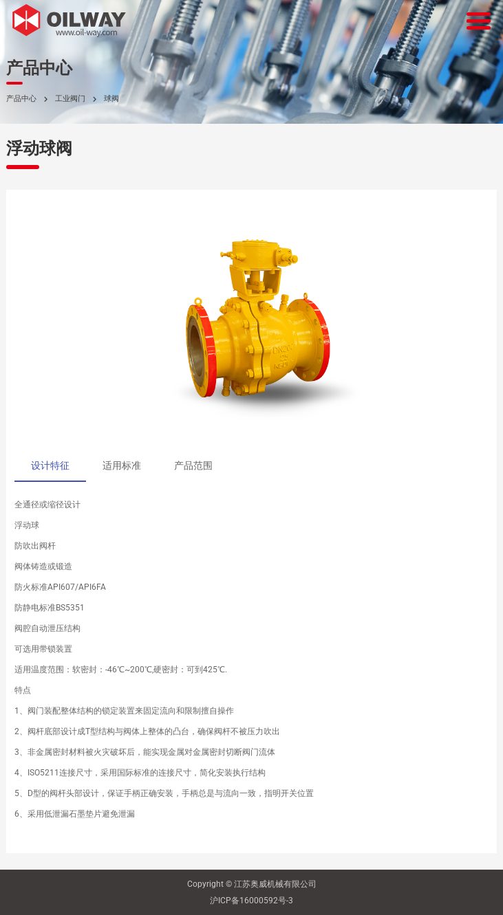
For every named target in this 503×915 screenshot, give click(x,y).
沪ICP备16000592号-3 (251, 900)
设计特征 (50, 465)
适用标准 (122, 465)
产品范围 (193, 465)
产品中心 (21, 98)
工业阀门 (70, 98)
